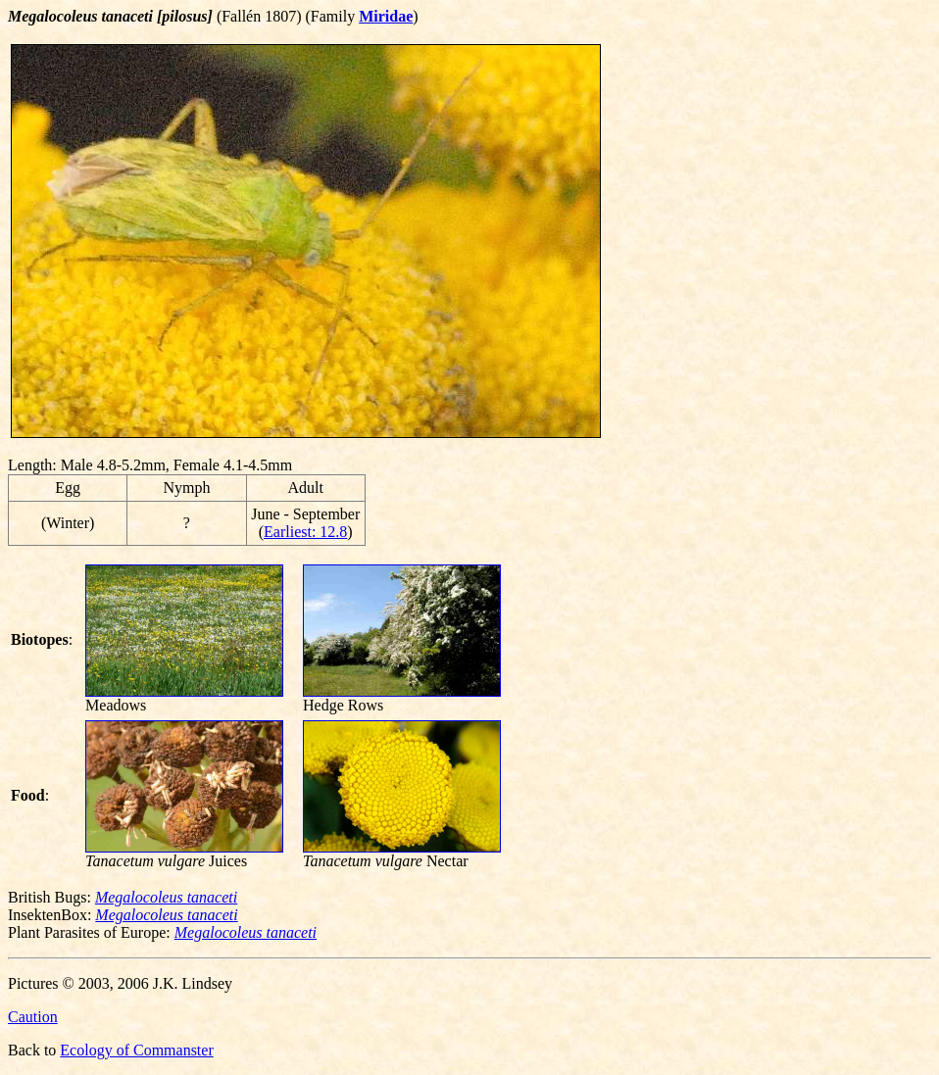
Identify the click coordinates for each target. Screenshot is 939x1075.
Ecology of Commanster (136, 1050)
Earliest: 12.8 (305, 531)
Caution (33, 1016)
